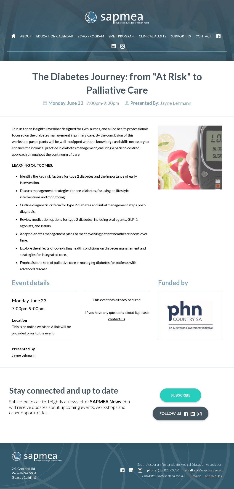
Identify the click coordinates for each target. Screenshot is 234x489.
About (26, 36)
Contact (204, 36)
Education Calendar (54, 36)
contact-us (116, 319)
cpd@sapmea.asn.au (208, 470)
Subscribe (180, 395)
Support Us (181, 36)
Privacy (196, 476)
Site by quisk (213, 476)
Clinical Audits (152, 36)
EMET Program (121, 36)
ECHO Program (91, 36)
